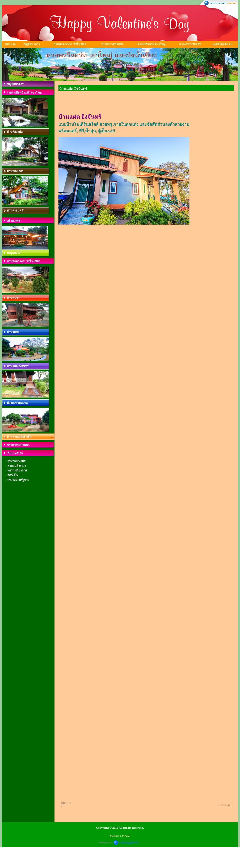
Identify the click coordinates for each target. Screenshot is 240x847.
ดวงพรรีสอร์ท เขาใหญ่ (151, 44)
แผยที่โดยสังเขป (222, 44)
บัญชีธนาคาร (31, 44)
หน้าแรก (10, 44)
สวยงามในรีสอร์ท (190, 44)
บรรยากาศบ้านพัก (112, 44)
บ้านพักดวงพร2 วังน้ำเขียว (69, 44)
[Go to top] (225, 804)
